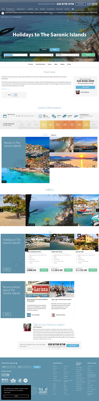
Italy (64, 384)
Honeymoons (79, 375)
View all (7, 269)
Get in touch (81, 4)
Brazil (54, 370)
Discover (88, 54)
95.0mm (94, 125)
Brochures (42, 9)
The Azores (66, 394)
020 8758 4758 (65, 4)
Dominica (66, 376)
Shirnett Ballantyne (37, 327)
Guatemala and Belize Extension (68, 381)
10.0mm (54, 125)
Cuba (54, 374)
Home (3, 9)
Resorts (50, 64)
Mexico (65, 386)
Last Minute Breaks (80, 378)
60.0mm (28, 125)
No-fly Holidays (79, 384)
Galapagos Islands (57, 380)
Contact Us (89, 370)
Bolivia (65, 368)
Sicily (54, 392)
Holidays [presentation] (50, 232)
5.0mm (61, 125)
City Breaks (78, 371)
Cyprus (65, 374)
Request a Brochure (91, 381)
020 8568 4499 (85, 81)
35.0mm (41, 125)
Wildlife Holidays (79, 388)
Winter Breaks (79, 390)
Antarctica (66, 366)
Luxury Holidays (79, 380)
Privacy (88, 379)
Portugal (65, 390)
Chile (65, 370)
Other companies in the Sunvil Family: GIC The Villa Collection (92, 376)
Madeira (54, 386)
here (51, 13)
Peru (54, 390)
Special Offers (90, 385)
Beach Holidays (79, 369)
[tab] (44, 49)
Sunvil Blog (89, 387)
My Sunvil (67, 9)
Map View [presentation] (53, 135)
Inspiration (30, 9)
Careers (89, 368)
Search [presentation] (54, 49)
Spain (65, 392)
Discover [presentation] (44, 49)
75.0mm (21, 125)
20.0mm (48, 125)
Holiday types (21, 9)
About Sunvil (90, 366)
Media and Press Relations (90, 394)
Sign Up (37, 367)
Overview (30, 64)
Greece (11, 17)
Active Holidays (79, 367)
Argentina (55, 368)
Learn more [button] (7, 392)
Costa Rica (66, 372)
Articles (69, 64)
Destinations (11, 9)
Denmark (55, 376)
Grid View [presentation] (45, 135)
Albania (54, 366)
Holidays (62, 64)
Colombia (55, 372)
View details (44, 270)
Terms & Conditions (91, 389)
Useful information (40, 64)
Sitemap (89, 383)
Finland (65, 378)
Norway (54, 388)
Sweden (54, 394)
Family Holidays (79, 373)
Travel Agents (90, 391)
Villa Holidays (79, 386)
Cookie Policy (90, 372)
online (54, 12)
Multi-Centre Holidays (80, 382)
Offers (36, 9)
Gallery (56, 64)
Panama (65, 388)
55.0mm (34, 125)
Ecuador (54, 378)
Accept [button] (16, 396)
